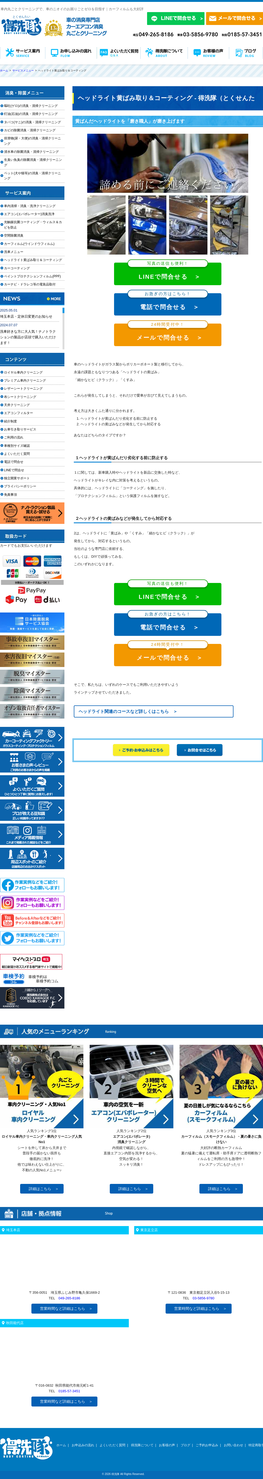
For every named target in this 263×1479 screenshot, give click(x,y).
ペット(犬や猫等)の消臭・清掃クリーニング (32, 175)
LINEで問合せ (15, 470)
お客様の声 (167, 1445)
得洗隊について (142, 1445)
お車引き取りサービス (23, 429)
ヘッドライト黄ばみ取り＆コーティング (33, 260)
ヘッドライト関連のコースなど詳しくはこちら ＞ (128, 711)
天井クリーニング (23, 405)
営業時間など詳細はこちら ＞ (66, 1308)
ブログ (185, 1445)
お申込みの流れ (83, 1445)
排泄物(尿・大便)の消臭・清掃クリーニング (32, 140)
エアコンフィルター (23, 413)
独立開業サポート (17, 478)
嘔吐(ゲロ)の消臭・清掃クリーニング (31, 106)
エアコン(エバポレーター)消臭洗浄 (29, 214)
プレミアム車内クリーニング (25, 380)
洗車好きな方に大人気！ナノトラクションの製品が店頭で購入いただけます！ (28, 337)
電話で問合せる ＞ (167, 302)
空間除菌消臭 (13, 235)
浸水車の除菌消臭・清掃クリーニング (31, 152)
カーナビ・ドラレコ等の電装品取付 (30, 284)
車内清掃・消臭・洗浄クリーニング (30, 206)
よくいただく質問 (17, 454)
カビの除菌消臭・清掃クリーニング (31, 130)
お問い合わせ (233, 1445)
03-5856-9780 (203, 1298)
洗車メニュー (13, 252)
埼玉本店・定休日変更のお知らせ (26, 316)
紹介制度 (10, 421)
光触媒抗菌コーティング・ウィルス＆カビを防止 (33, 224)
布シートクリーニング (23, 397)
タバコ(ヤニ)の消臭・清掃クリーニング (32, 122)
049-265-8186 (69, 1298)
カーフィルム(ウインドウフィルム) (29, 244)
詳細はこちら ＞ (44, 1189)
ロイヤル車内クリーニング (23, 372)
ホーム (61, 1445)
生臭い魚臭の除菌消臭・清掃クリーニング (33, 162)
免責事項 (10, 494)
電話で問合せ (15, 462)
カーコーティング (17, 268)
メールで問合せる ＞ (167, 332)
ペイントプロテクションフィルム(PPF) (32, 276)
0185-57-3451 (69, 1391)
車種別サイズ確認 (17, 446)
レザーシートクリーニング (23, 388)
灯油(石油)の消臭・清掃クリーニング (31, 114)
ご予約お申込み (207, 1445)
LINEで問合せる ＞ (167, 271)
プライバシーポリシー (20, 486)
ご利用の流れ (13, 437)
